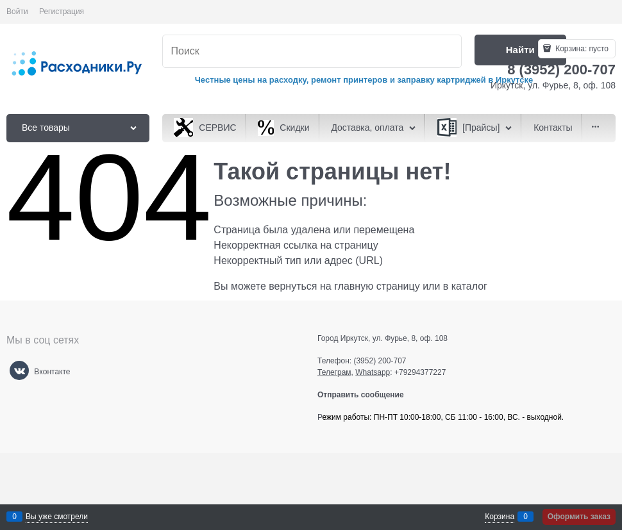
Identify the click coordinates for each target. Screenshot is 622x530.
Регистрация (61, 11)
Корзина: (581, 48)
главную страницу (377, 286)
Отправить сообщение (365, 394)
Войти (17, 11)
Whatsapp (372, 372)
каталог (469, 286)
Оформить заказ (579, 516)
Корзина (499, 516)
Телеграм (334, 372)
